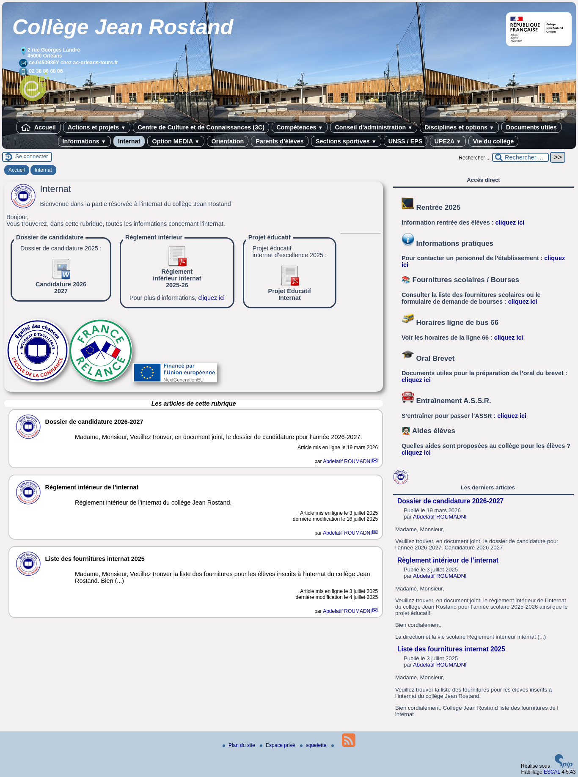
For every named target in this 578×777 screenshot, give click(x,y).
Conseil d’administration (374, 127)
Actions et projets (97, 127)
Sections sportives (346, 141)
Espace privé (278, 745)
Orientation (228, 141)
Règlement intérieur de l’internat (447, 560)
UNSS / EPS (405, 141)
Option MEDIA (175, 141)
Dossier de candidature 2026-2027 (450, 501)
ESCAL (552, 772)
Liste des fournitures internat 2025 (451, 649)
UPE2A (448, 141)
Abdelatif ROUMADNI (347, 461)
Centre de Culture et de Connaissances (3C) (201, 127)
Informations (84, 141)
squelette (314, 745)
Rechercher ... (474, 158)
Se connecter (31, 156)
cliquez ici (211, 297)
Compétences (299, 127)
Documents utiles (531, 127)
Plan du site (239, 745)
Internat (129, 141)
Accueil (38, 127)
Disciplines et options (459, 127)
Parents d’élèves (280, 141)
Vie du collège (493, 141)
